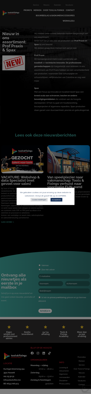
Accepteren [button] (56, 200)
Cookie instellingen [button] (39, 200)
